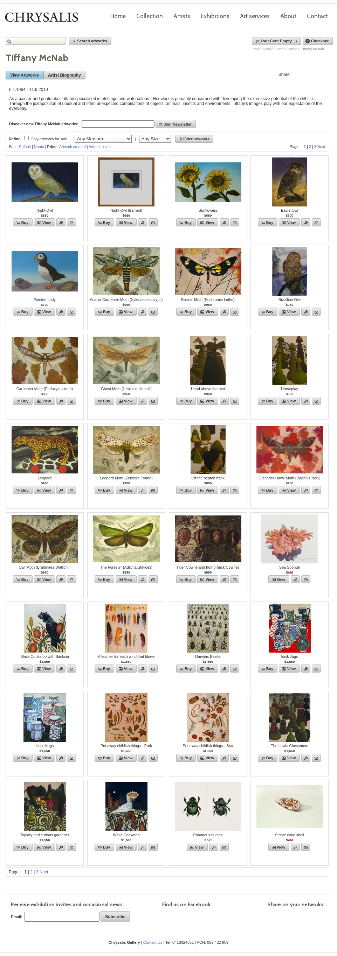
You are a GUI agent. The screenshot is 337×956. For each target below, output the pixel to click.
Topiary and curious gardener (44, 835)
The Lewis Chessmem (289, 746)
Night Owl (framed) (126, 210)
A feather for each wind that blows (126, 656)
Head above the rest (208, 389)
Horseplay (289, 389)
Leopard (45, 478)
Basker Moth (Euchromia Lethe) (207, 299)
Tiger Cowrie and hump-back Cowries (207, 567)
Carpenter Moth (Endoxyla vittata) (44, 389)
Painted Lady (45, 299)
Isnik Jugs (289, 656)
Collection (149, 16)
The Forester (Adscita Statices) (126, 567)
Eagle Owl (289, 210)
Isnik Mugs (45, 746)
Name (39, 147)
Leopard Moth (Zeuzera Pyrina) (126, 478)
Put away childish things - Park (126, 746)
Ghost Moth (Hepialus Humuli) (126, 389)
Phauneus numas (207, 835)
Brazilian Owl (289, 299)
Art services (255, 16)
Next (321, 147)
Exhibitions (215, 16)
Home (118, 16)
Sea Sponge (289, 567)
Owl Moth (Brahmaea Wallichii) (45, 567)
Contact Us (152, 942)
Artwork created (72, 147)
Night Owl (44, 210)
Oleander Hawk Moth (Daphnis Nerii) (289, 478)
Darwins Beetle (208, 656)
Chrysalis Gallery (44, 20)
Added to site (100, 147)
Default (25, 147)
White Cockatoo (126, 835)
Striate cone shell (289, 835)
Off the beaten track (208, 478)
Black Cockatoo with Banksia (44, 656)
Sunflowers (208, 210)
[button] (90, 41)
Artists (181, 16)
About (288, 16)
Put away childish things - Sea (208, 746)
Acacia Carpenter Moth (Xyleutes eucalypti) (126, 299)
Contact (317, 16)
